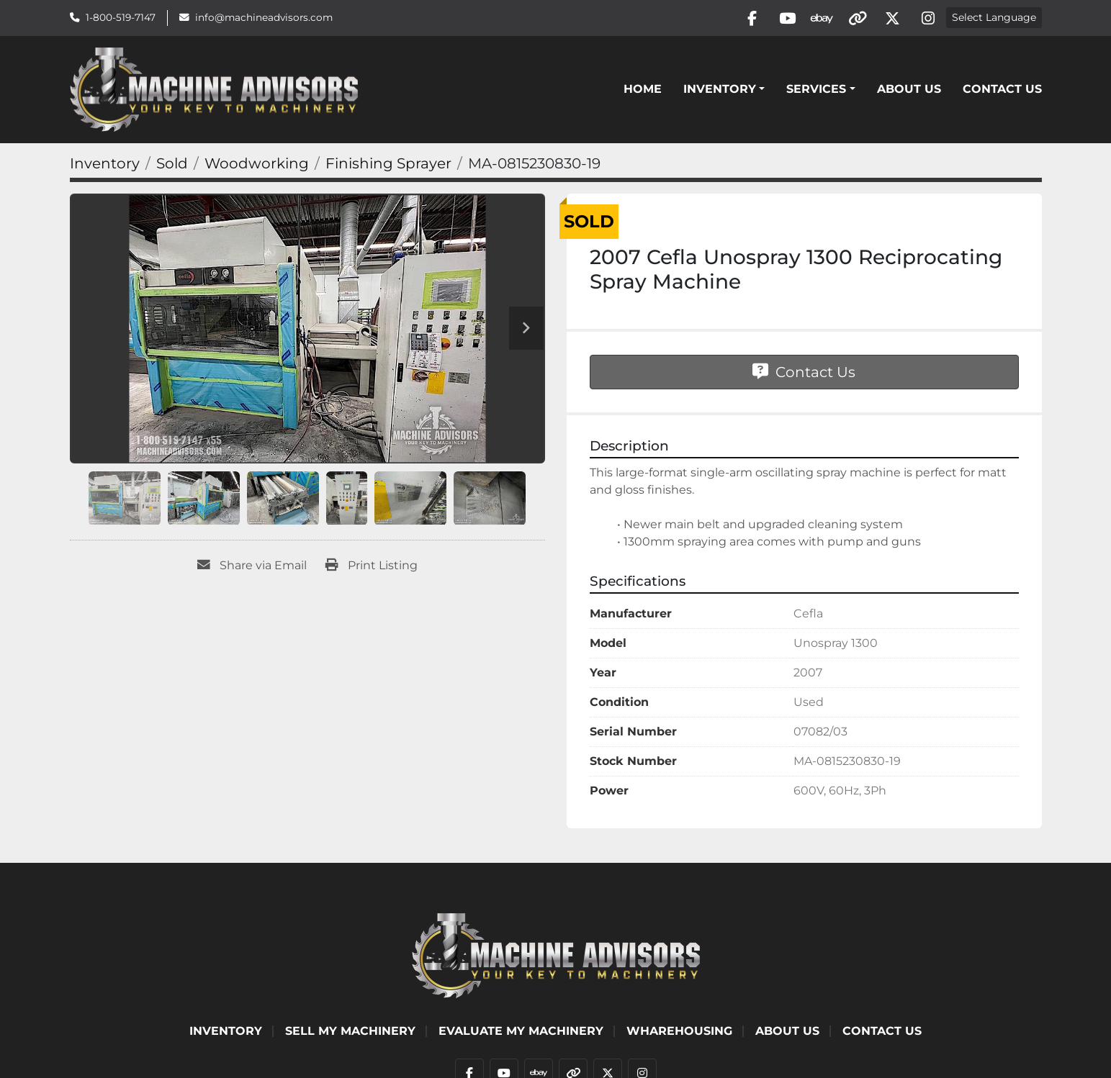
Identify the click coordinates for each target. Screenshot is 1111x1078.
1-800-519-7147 (121, 18)
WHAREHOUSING (679, 1032)
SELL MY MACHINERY (350, 1032)
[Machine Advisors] (556, 956)
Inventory (719, 90)
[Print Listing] (371, 567)
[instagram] (927, 19)
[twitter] (891, 19)
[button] (724, 90)
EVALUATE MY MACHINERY (520, 1032)
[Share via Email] (252, 567)
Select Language (994, 18)
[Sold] (172, 165)
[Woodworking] (256, 165)
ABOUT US (909, 90)
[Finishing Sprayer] (388, 165)
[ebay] (817, 19)
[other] (854, 19)
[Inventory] (105, 165)
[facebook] (744, 19)
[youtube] (781, 19)
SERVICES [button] (816, 90)
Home (643, 90)
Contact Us (1002, 90)
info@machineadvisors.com (264, 18)
